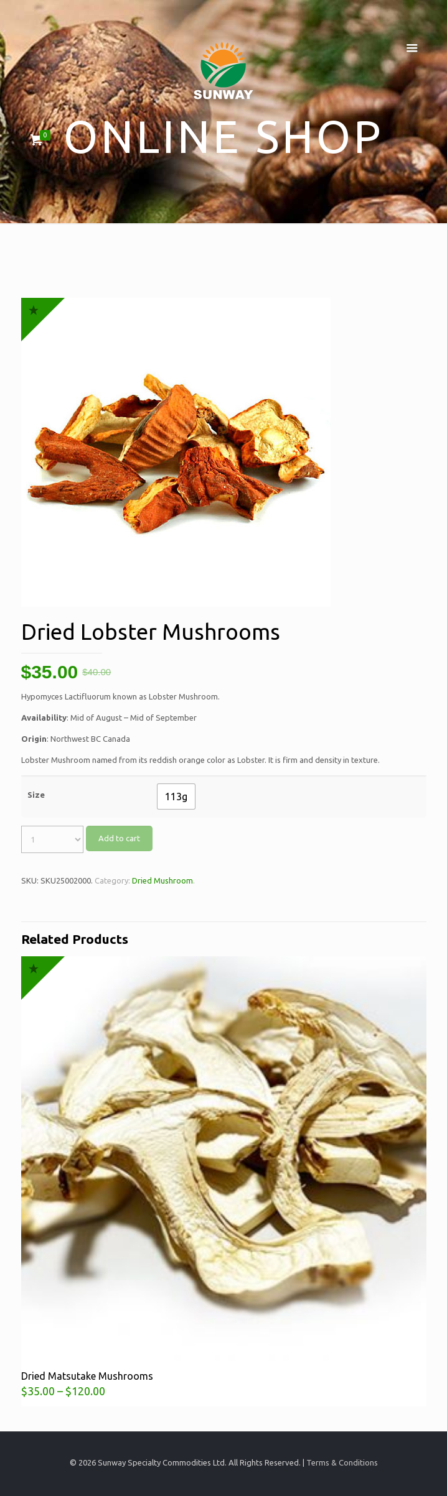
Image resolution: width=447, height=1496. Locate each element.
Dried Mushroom (162, 880)
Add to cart (119, 838)
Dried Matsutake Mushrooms (87, 1376)
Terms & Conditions (342, 1462)
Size (36, 794)
